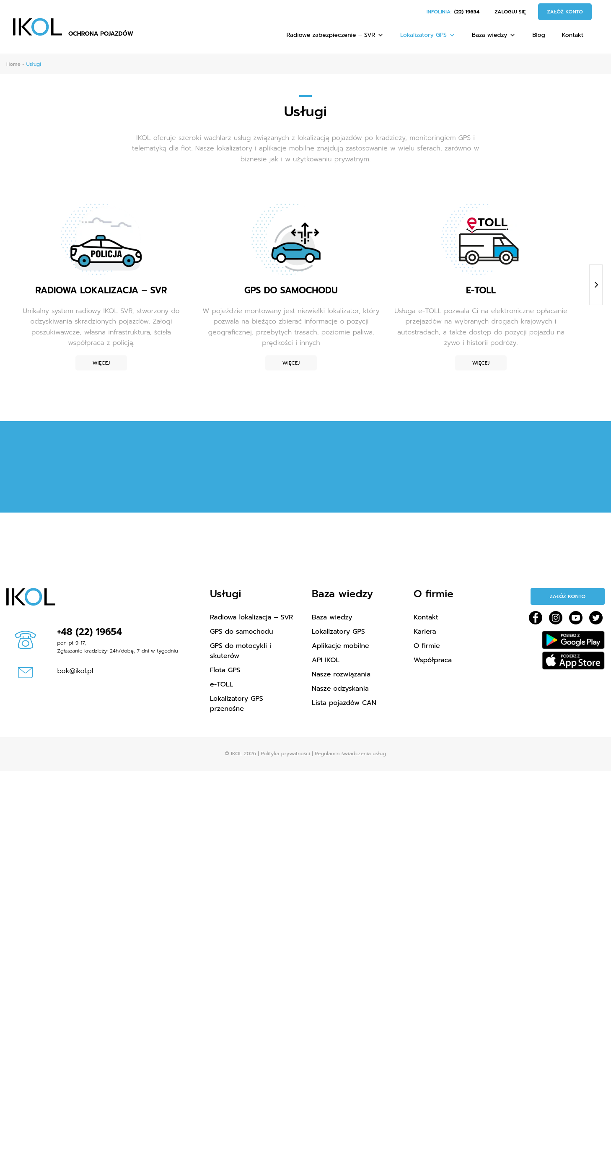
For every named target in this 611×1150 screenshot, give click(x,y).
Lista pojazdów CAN (344, 703)
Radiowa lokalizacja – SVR (251, 617)
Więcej (101, 363)
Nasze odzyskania (340, 689)
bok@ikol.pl (75, 671)
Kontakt (572, 35)
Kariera (425, 632)
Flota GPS (225, 670)
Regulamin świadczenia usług (350, 753)
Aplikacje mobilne (340, 646)
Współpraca (433, 660)
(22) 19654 (466, 12)
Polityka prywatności (285, 753)
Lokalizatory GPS (427, 35)
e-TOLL (221, 684)
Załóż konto (565, 12)
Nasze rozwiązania (341, 674)
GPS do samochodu (241, 632)
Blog (538, 35)
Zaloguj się (510, 12)
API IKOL (325, 660)
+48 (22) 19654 (89, 632)
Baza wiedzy (493, 35)
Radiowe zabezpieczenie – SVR (335, 35)
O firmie (427, 646)
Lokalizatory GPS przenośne (236, 704)
